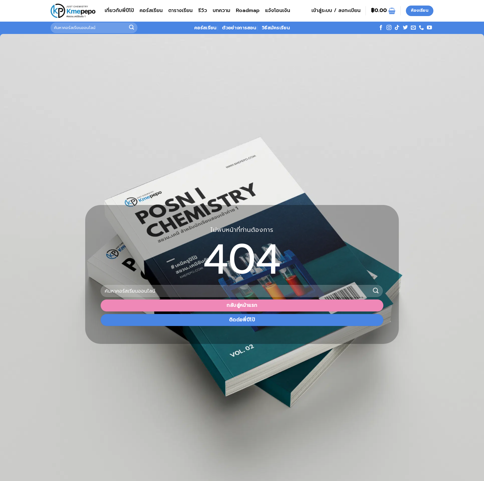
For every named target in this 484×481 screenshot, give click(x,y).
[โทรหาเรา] (421, 28)
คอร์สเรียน (151, 10)
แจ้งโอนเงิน (277, 10)
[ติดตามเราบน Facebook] (380, 28)
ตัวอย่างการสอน (239, 27)
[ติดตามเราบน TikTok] (396, 28)
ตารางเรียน (180, 10)
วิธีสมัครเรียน (276, 27)
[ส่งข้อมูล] (132, 28)
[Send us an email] (413, 28)
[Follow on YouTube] (429, 28)
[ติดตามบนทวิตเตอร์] (405, 28)
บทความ (221, 10)
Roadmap (248, 10)
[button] (336, 11)
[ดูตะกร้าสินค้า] (383, 11)
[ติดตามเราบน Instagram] (388, 28)
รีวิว (202, 10)
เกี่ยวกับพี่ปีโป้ (119, 10)
